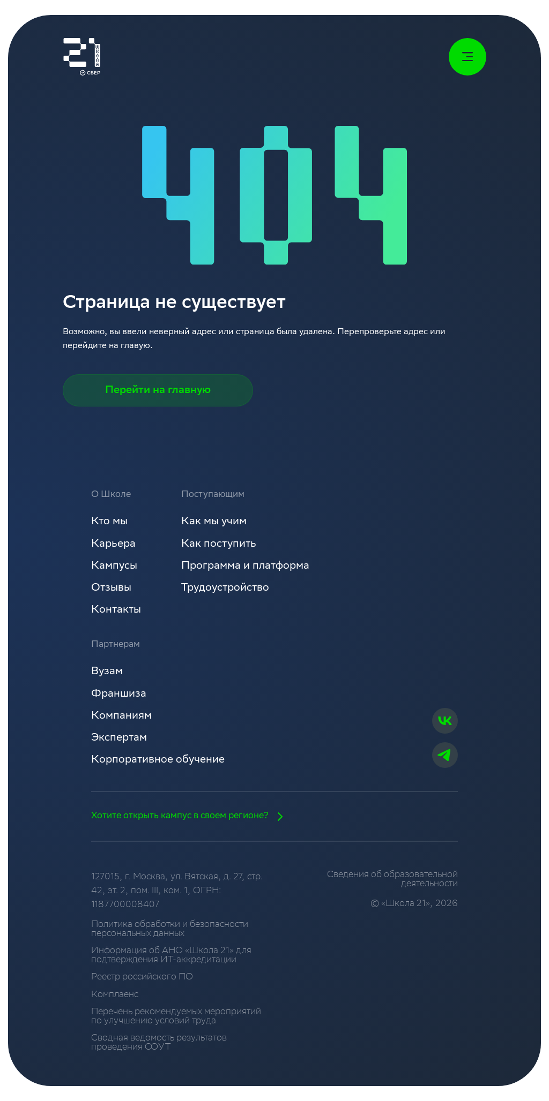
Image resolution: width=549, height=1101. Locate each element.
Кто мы (109, 522)
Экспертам (119, 738)
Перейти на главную (158, 391)
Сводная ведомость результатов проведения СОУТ (159, 1043)
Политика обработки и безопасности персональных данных (169, 930)
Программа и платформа (245, 566)
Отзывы (111, 588)
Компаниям (121, 716)
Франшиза (118, 694)
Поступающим (212, 495)
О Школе (111, 495)
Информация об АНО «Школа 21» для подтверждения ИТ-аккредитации (171, 956)
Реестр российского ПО (142, 977)
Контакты (116, 610)
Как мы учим (214, 522)
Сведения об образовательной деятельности (392, 880)
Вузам (107, 672)
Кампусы (114, 566)
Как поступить (218, 544)
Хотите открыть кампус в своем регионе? (190, 816)
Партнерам (115, 645)
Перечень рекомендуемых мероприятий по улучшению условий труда (176, 1017)
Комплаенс (114, 995)
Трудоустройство (225, 588)
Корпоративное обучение (158, 760)
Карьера (113, 544)
